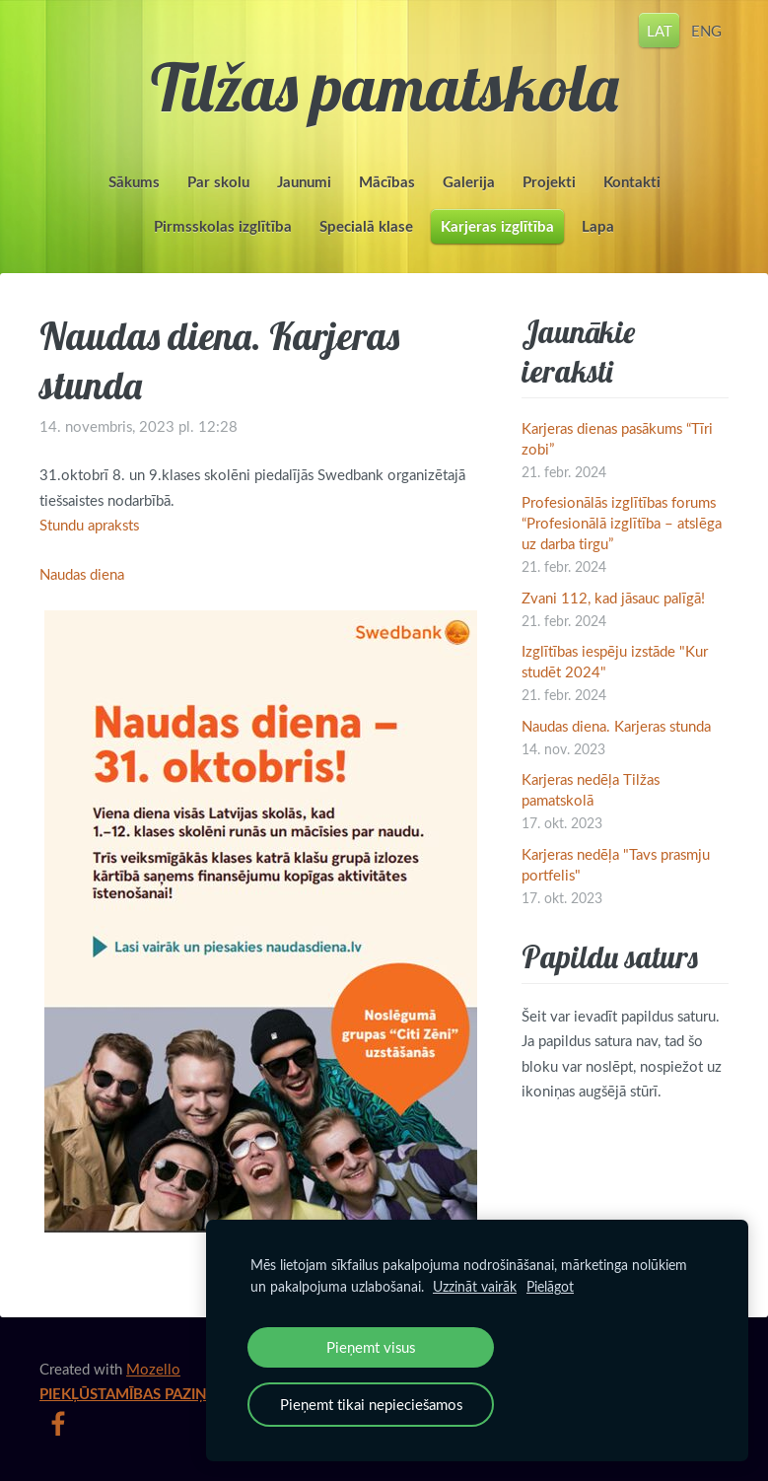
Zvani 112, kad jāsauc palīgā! (613, 597)
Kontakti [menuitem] (632, 182)
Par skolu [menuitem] (218, 182)
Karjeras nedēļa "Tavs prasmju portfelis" (616, 864)
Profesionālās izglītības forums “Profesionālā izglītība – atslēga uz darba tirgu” (622, 522)
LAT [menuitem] (659, 29)
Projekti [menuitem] (549, 182)
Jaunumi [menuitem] (304, 182)
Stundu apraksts (89, 524)
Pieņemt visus (370, 1347)
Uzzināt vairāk (475, 1286)
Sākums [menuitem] (134, 182)
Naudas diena (81, 574)
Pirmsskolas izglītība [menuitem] (223, 226)
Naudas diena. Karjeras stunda (616, 726)
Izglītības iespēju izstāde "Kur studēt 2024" (615, 661)
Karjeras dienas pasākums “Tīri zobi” (617, 438)
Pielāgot (550, 1286)
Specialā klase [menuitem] (366, 226)
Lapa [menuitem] (598, 226)
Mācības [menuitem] (387, 182)
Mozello (153, 1368)
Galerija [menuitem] (469, 182)
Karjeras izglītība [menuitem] (497, 226)
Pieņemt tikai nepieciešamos (371, 1404)
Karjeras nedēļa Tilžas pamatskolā (591, 789)
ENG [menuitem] (706, 29)
